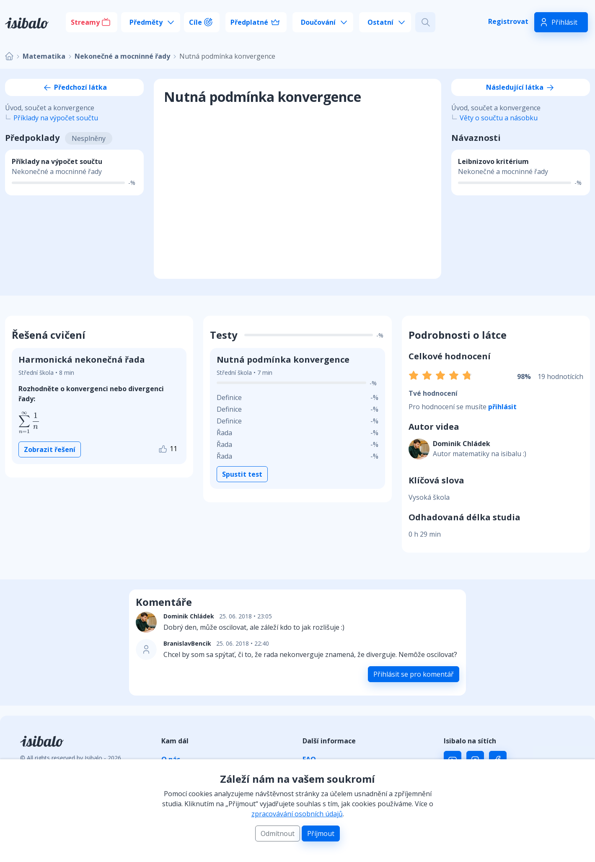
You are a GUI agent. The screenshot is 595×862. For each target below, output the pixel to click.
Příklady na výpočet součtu (55, 117)
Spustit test (242, 474)
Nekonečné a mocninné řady (122, 56)
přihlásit (502, 406)
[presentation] (29, 422)
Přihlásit (564, 22)
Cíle (195, 22)
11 (167, 449)
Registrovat (508, 21)
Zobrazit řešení (49, 449)
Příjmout (320, 833)
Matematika (44, 56)
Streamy (85, 22)
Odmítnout (278, 833)
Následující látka (520, 87)
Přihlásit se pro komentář (413, 674)
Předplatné (249, 22)
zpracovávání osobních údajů (297, 813)
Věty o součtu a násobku (499, 117)
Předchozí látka (74, 87)
